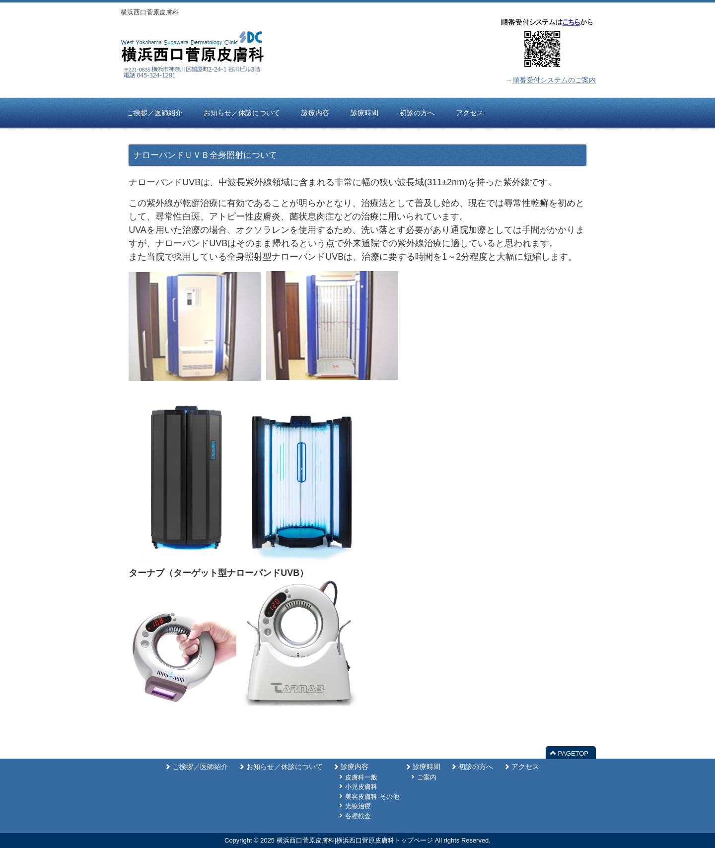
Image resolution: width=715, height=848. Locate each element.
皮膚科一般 (361, 777)
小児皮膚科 (361, 786)
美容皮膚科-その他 (372, 796)
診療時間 (426, 767)
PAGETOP (573, 753)
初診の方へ (475, 767)
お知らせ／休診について (284, 767)
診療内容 (354, 767)
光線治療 (358, 806)
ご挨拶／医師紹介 (200, 767)
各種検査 (358, 816)
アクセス (525, 767)
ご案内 (426, 777)
